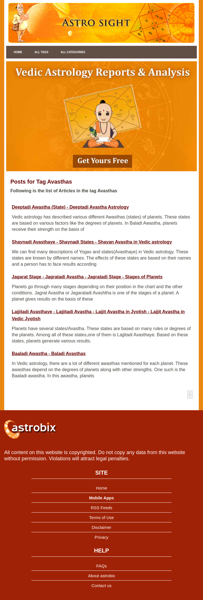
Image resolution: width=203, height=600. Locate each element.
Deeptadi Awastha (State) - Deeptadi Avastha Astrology (70, 207)
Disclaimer (101, 527)
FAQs (101, 565)
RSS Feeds (101, 507)
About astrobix (101, 575)
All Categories (73, 52)
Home (18, 52)
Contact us (102, 585)
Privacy (101, 537)
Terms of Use (101, 517)
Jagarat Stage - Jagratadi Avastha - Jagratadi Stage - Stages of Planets (87, 276)
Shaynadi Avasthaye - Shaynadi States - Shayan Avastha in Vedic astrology (92, 242)
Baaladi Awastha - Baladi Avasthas (49, 353)
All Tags (41, 52)
